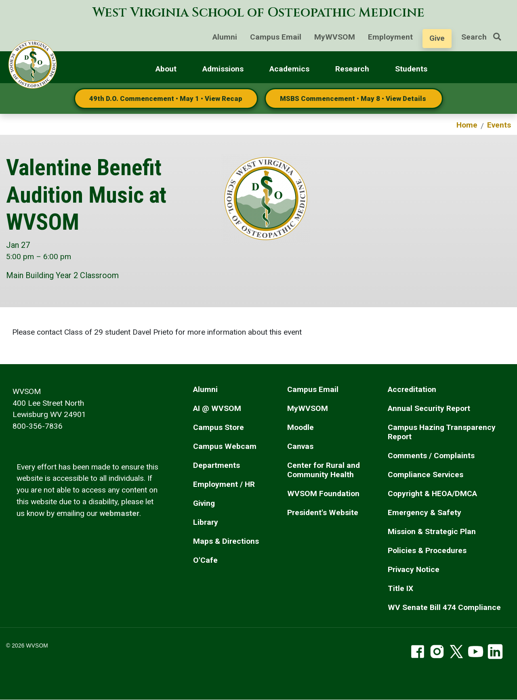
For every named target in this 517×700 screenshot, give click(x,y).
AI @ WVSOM (217, 408)
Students (411, 68)
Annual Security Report (429, 408)
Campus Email (275, 37)
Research (352, 68)
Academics (289, 68)
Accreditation (412, 389)
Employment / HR (224, 484)
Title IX (400, 588)
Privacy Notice (413, 569)
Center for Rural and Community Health (323, 470)
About (166, 68)
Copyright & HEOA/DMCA (432, 493)
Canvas (300, 446)
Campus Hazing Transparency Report (442, 432)
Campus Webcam (224, 446)
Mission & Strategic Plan (432, 531)
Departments (216, 465)
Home (466, 125)
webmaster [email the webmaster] (119, 513)
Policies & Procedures (427, 550)
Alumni (224, 37)
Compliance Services (425, 474)
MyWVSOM (334, 37)
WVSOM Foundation (323, 493)
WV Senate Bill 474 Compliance (444, 607)
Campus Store (218, 427)
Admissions (223, 68)
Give (437, 38)
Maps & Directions (226, 541)
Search (484, 37)
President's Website (322, 512)
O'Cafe (205, 560)
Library (205, 522)
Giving (204, 503)
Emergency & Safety (424, 512)
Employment (390, 37)
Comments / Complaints (431, 455)
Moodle (300, 427)
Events (499, 125)
